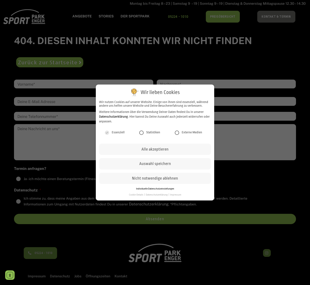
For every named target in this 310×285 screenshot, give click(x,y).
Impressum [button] (175, 197)
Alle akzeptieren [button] (155, 152)
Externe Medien (188, 135)
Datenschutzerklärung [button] (157, 197)
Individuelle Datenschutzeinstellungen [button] (155, 191)
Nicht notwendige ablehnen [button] (155, 181)
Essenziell (115, 135)
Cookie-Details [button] (136, 197)
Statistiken (149, 135)
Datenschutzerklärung (113, 119)
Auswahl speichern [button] (155, 166)
